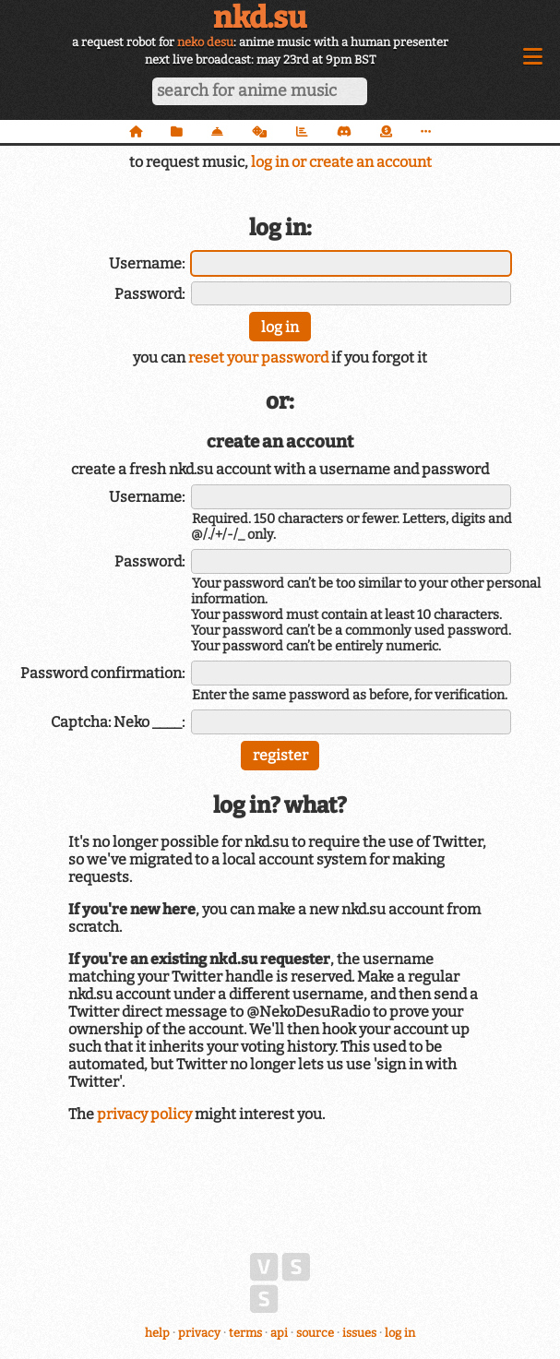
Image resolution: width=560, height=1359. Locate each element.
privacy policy (144, 1114)
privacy (199, 1333)
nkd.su (259, 17)
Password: (149, 294)
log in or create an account (341, 162)
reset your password (258, 357)
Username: (147, 263)
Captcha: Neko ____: (118, 722)
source (315, 1333)
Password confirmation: (102, 673)
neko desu (205, 42)
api (279, 1333)
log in (400, 1333)
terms (245, 1333)
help (157, 1333)
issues (359, 1333)
